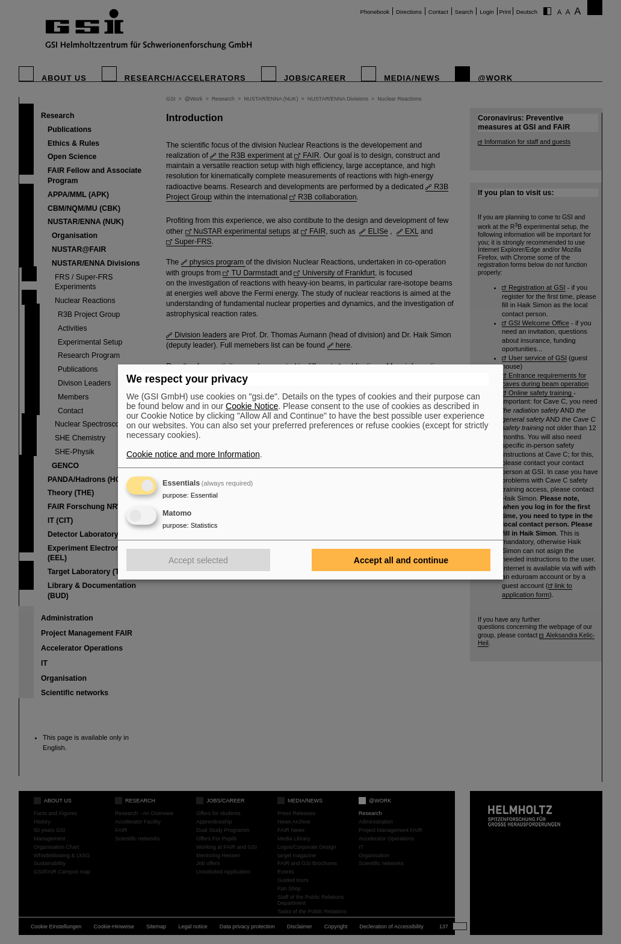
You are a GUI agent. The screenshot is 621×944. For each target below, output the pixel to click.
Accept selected (198, 560)
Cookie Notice (252, 406)
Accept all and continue (401, 560)
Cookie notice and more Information (193, 454)
